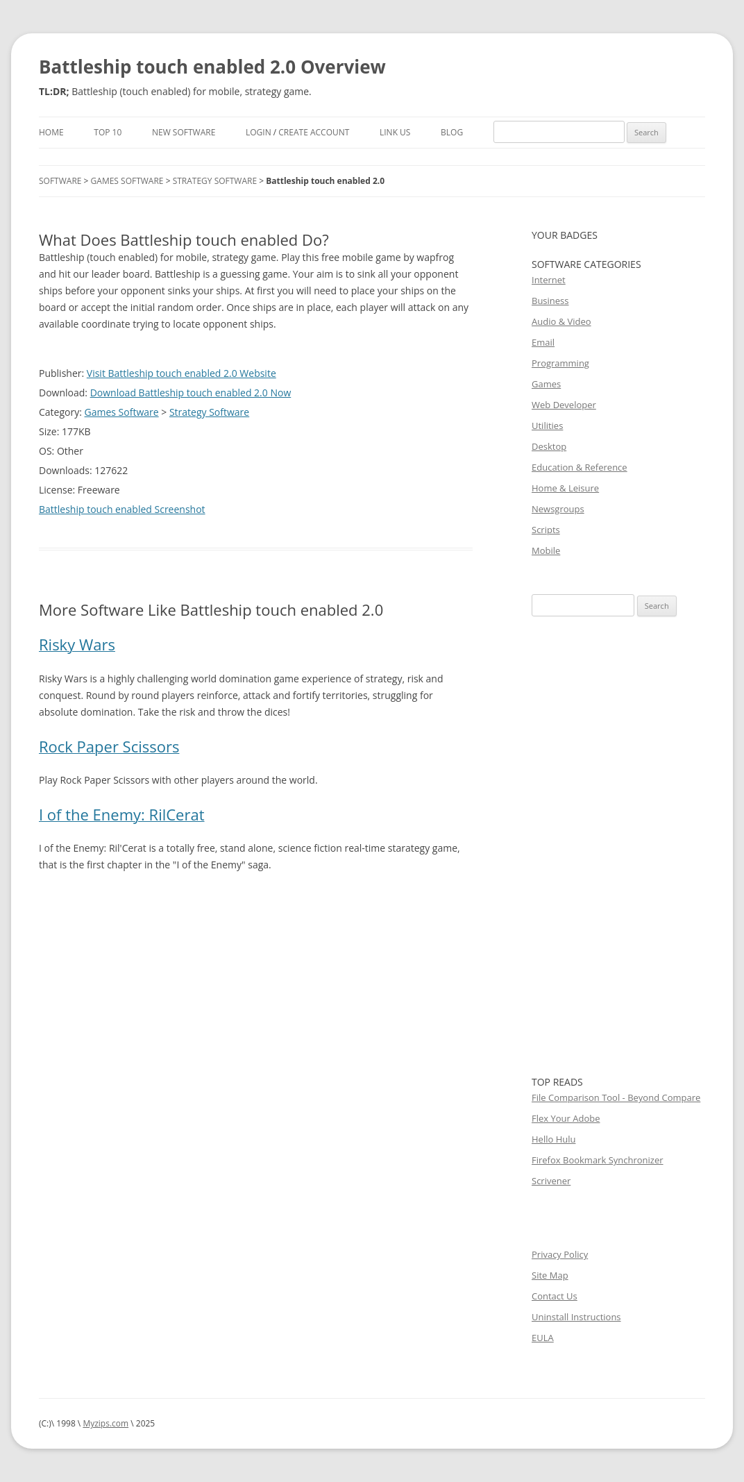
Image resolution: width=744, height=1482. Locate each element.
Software (60, 181)
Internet (549, 279)
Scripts (546, 529)
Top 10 (107, 132)
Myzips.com (105, 1423)
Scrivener (551, 1180)
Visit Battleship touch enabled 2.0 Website (181, 373)
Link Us (395, 132)
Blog (452, 132)
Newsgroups (558, 509)
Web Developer (564, 404)
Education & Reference (579, 467)
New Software (183, 132)
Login (258, 132)
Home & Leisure (565, 488)
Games (546, 384)
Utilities (547, 425)
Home (51, 132)
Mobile (546, 550)
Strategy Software (215, 181)
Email (543, 342)
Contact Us (554, 1296)
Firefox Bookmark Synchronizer (597, 1160)
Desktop (549, 446)
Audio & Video (561, 321)
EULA (543, 1337)
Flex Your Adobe (566, 1118)
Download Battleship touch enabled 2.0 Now (190, 392)
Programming (560, 363)
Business (550, 300)
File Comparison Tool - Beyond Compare (616, 1097)
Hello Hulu (553, 1139)
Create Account (313, 132)
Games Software (127, 181)
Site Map (550, 1275)
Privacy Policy (560, 1254)
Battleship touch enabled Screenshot (122, 509)
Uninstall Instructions (576, 1317)
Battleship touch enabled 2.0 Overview (212, 66)
